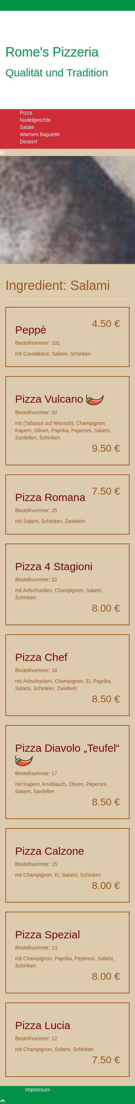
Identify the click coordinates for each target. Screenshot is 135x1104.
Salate (27, 127)
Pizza (26, 113)
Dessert (28, 141)
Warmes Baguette (40, 134)
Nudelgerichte (35, 120)
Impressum (37, 1089)
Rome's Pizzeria (52, 52)
